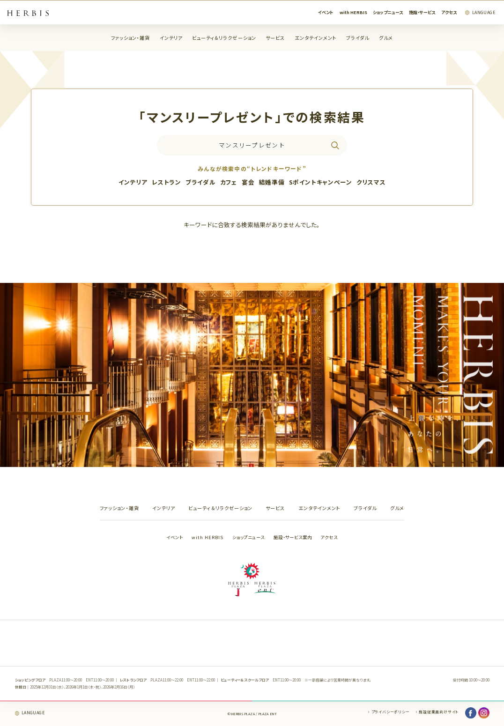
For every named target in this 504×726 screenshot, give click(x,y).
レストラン (166, 182)
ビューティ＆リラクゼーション (224, 38)
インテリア (171, 38)
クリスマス (370, 182)
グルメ (386, 38)
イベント (326, 12)
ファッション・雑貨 (130, 38)
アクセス (449, 12)
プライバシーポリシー (390, 711)
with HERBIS (353, 12)
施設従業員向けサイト (439, 711)
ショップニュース (388, 12)
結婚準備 (272, 182)
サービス (275, 38)
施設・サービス (422, 12)
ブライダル (357, 38)
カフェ (228, 182)
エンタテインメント (316, 38)
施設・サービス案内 (293, 537)
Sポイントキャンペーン (320, 182)
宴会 (248, 182)
